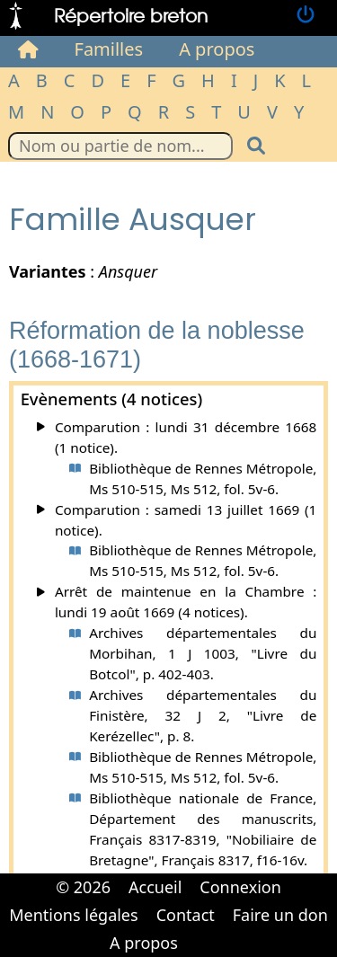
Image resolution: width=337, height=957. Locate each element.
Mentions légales (73, 915)
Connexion (240, 887)
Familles (109, 49)
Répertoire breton (131, 15)
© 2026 (83, 887)
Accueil (155, 887)
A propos (216, 49)
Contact (185, 915)
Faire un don (280, 915)
